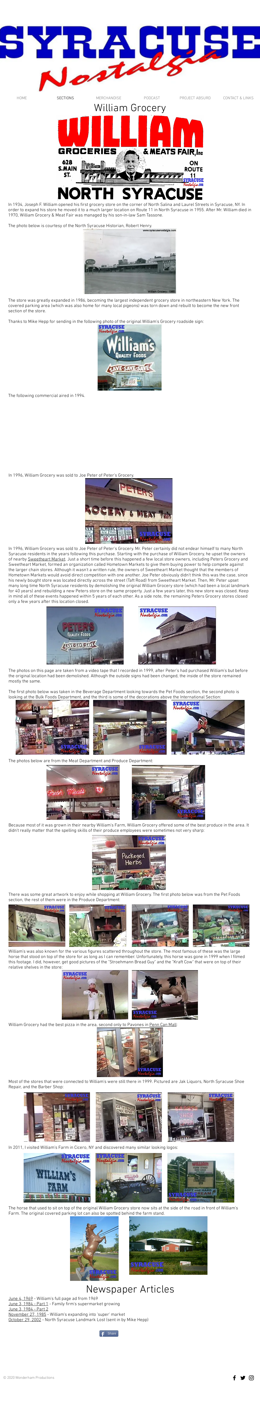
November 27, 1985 (27, 1314)
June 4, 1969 (20, 1298)
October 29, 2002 (24, 1320)
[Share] (108, 1333)
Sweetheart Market (46, 559)
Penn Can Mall (162, 1025)
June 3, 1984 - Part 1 (28, 1304)
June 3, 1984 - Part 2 (28, 1309)
